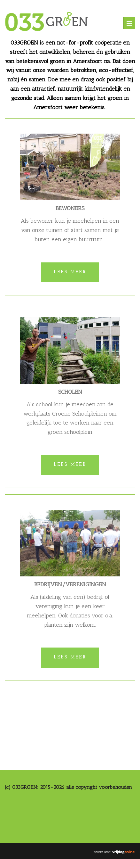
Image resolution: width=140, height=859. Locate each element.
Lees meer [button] (70, 272)
